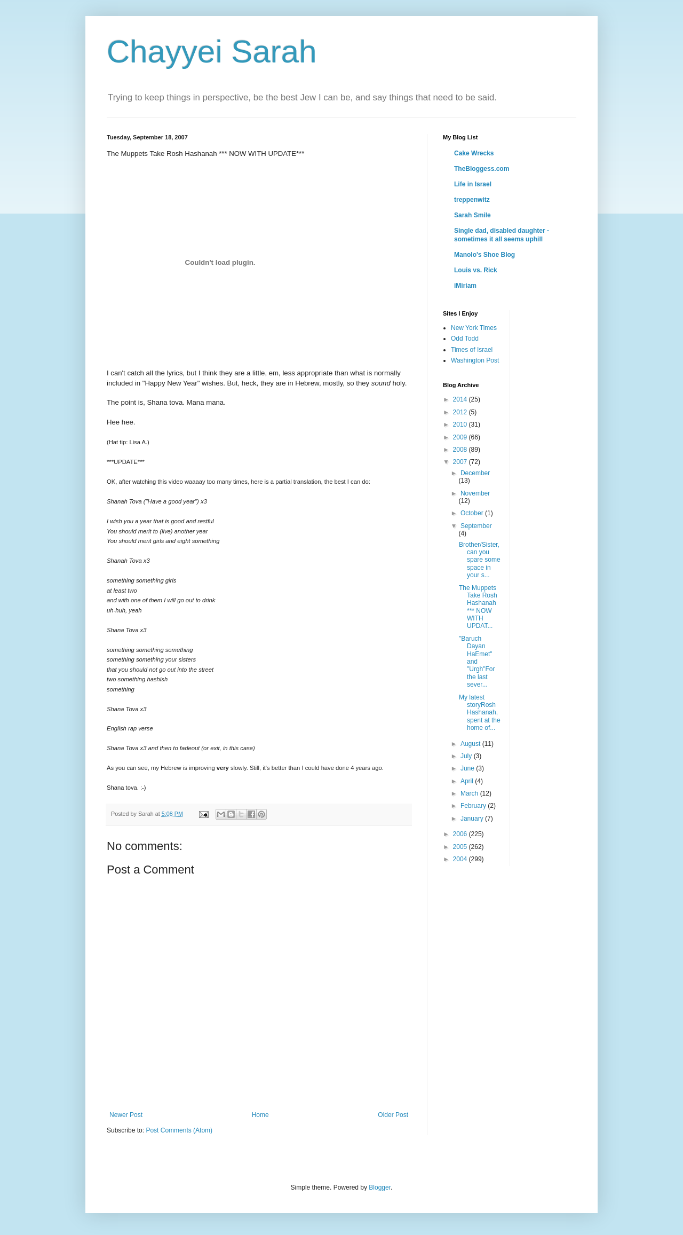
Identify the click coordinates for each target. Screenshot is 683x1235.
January (472, 818)
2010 (461, 424)
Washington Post (475, 360)
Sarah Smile (472, 215)
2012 (461, 412)
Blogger (380, 1187)
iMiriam (465, 285)
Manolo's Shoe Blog (484, 254)
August (471, 744)
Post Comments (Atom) (179, 1130)
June (468, 768)
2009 (461, 437)
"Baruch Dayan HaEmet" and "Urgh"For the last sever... (477, 661)
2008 (461, 449)
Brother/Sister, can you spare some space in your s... (480, 560)
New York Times (474, 328)
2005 (461, 847)
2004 (461, 859)
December (475, 473)
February (474, 805)
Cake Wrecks (474, 153)
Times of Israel (472, 349)
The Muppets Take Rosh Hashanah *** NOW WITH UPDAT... (478, 607)
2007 (461, 462)
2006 (461, 834)
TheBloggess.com (481, 168)
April (467, 781)
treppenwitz (472, 199)
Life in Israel (472, 184)
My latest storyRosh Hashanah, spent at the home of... (480, 713)
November (475, 493)
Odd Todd (465, 338)
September (476, 526)
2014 (461, 399)
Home (260, 1115)
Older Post (393, 1115)
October (472, 513)
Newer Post (125, 1115)
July (467, 756)
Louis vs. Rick (475, 270)
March (470, 793)
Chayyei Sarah (212, 51)
